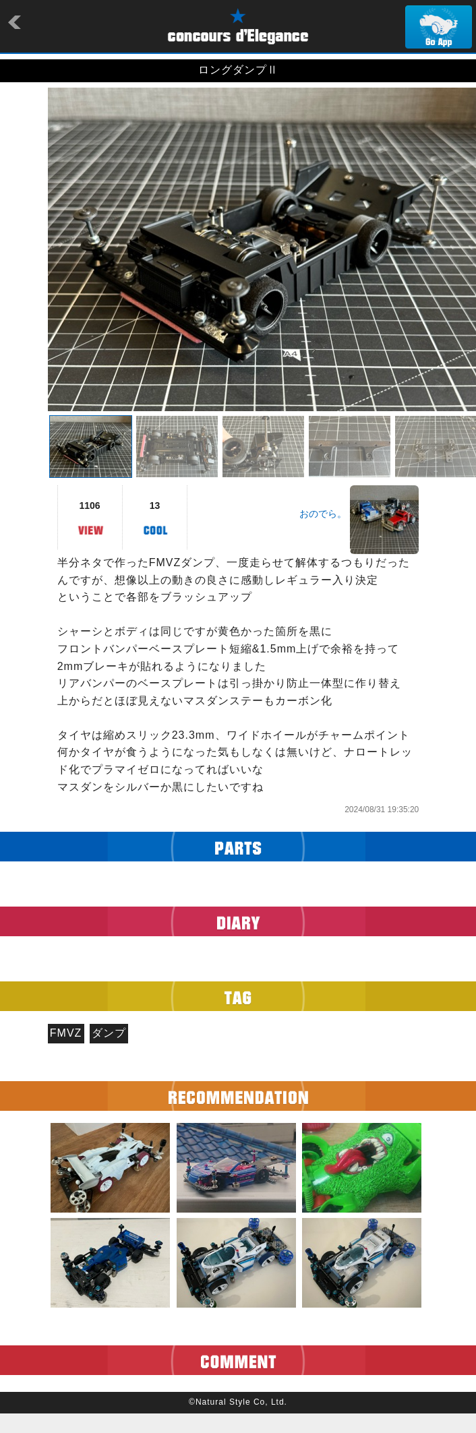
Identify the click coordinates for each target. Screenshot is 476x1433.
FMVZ (66, 1033)
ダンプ (109, 1033)
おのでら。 (323, 513)
